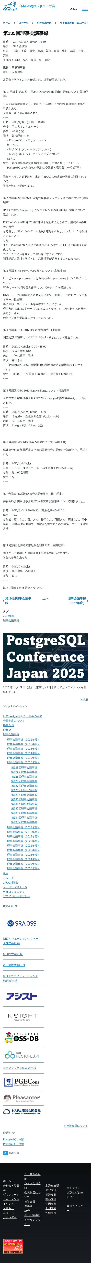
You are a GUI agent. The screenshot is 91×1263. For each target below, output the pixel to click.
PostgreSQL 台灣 (13, 1144)
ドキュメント (11, 1199)
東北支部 (51, 1190)
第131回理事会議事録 (24, 804)
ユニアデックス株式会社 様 (19, 1067)
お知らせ (8, 1208)
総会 (5, 873)
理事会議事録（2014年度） (23, 753)
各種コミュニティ (14, 891)
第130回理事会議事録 (24, 799)
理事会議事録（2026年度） (23, 868)
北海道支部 (52, 1185)
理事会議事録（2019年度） (23, 836)
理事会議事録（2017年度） (77, 600)
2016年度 (9, 615)
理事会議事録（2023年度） (23, 854)
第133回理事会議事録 (24, 813)
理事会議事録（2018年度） (23, 832)
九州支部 (51, 1208)
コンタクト (73, 1187)
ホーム (6, 22)
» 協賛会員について (76, 1125)
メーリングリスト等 (15, 887)
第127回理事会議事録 (24, 785)
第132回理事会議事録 (24, 808)
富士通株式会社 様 (14, 965)
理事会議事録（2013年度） (23, 748)
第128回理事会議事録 (24, 790)
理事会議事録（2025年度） (23, 863)
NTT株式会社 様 (13, 954)
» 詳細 (84, 699)
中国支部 (51, 1203)
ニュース (8, 1212)
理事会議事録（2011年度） (23, 739)
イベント (8, 1203)
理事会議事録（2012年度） (23, 744)
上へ (45, 598)
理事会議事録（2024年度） (23, 859)
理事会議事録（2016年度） (74, 22)
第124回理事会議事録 (24, 772)
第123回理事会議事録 (24, 767)
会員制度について (14, 720)
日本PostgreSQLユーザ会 (37, 6)
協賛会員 (8, 725)
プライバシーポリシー (16, 896)
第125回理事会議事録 (24, 776)
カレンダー (10, 878)
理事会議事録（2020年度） (23, 841)
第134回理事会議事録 (18, 600)
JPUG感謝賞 (10, 882)
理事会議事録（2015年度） (23, 757)
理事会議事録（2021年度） (23, 845)
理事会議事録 (44, 22)
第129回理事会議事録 (24, 794)
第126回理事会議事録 (24, 781)
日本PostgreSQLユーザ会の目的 (22, 716)
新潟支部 (51, 1194)
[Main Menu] (78, 9)
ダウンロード (11, 1194)
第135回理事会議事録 (24, 822)
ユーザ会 (23, 22)
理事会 (7, 729)
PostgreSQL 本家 (13, 1139)
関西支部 (51, 1199)
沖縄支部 (51, 1212)
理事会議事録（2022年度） (23, 850)
